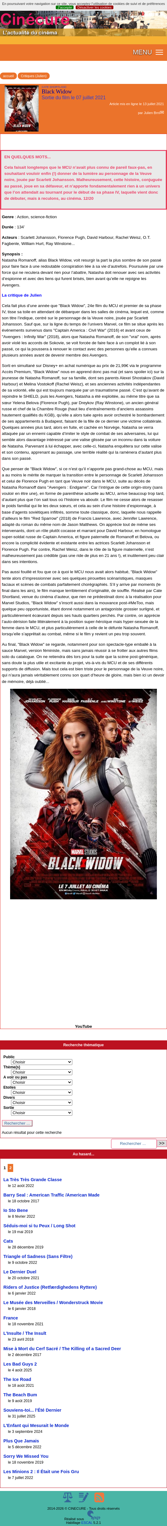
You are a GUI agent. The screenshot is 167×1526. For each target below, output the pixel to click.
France (10, 1317)
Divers (9, 1097)
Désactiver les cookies (95, 7)
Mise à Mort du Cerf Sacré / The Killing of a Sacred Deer (62, 1348)
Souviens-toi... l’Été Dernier (32, 1410)
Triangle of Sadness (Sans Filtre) (38, 1256)
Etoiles (9, 1087)
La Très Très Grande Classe (32, 1179)
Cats (8, 1241)
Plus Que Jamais (21, 1440)
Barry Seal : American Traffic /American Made (51, 1195)
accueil (8, 76)
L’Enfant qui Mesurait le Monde (36, 1425)
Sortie (8, 1108)
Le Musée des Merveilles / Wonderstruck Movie (53, 1302)
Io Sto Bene (15, 1210)
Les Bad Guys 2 (20, 1364)
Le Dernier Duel (19, 1271)
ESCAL (86, 1522)
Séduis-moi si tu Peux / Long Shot (39, 1225)
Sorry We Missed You (25, 1456)
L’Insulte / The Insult (24, 1333)
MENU (142, 52)
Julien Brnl (152, 113)
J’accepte (65, 7)
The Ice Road (17, 1379)
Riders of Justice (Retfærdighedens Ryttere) (50, 1287)
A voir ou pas (15, 1077)
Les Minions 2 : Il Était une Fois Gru (41, 1471)
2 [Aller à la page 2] (10, 1167)
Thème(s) (11, 1067)
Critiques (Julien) (34, 76)
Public (9, 1057)
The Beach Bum (20, 1394)
